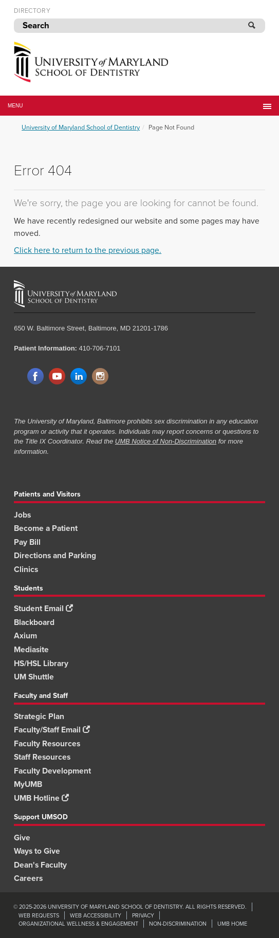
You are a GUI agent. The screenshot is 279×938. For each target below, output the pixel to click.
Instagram (100, 376)
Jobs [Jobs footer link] (22, 515)
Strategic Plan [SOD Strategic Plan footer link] (39, 716)
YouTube (57, 376)
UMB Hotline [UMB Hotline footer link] (41, 798)
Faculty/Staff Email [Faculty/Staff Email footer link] (52, 729)
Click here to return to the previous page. (87, 250)
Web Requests (38, 915)
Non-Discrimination (178, 923)
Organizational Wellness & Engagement (78, 923)
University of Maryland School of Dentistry (81, 127)
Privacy (143, 915)
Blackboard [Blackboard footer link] (34, 622)
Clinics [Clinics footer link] (26, 569)
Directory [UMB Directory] (32, 10)
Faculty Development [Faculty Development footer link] (52, 771)
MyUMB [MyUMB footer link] (28, 784)
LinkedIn (78, 376)
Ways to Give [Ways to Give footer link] (37, 851)
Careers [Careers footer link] (28, 878)
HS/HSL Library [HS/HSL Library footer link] (41, 663)
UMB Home (232, 923)
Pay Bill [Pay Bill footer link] (27, 542)
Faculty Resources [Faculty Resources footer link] (47, 743)
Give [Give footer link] (22, 837)
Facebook (35, 376)
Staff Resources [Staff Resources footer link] (42, 757)
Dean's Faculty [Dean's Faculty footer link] (40, 865)
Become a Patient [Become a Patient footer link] (46, 528)
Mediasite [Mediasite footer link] (31, 649)
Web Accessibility (95, 915)
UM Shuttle (34, 677)
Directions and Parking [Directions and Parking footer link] (55, 555)
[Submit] (252, 26)
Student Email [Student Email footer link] (43, 608)
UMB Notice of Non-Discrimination (165, 441)
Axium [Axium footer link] (25, 635)
